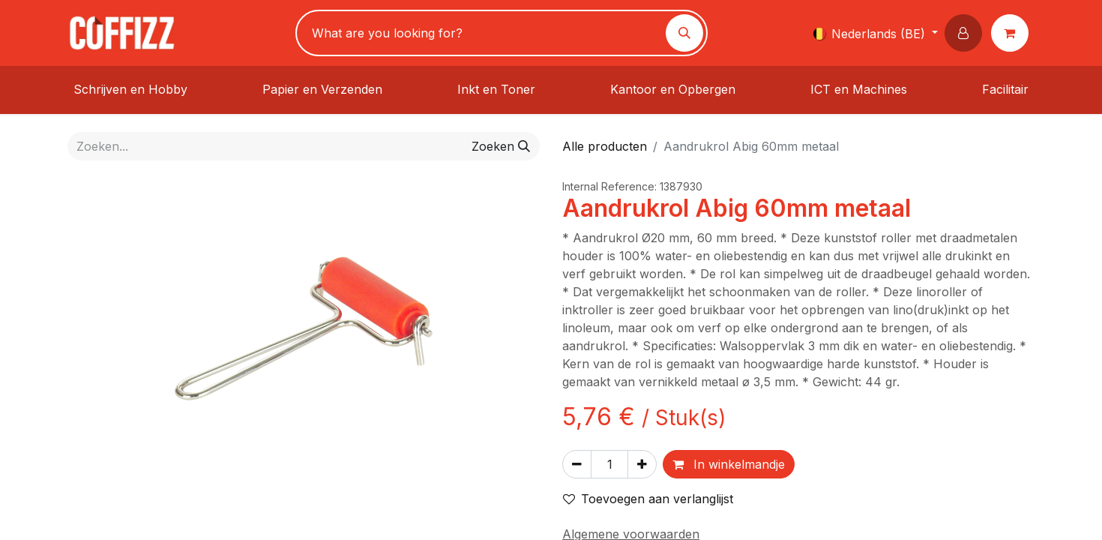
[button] (966, 33)
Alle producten (604, 146)
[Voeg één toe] (642, 464)
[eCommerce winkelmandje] (1013, 33)
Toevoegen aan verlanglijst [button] (648, 498)
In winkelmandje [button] (728, 464)
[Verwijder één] (576, 464)
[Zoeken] (684, 33)
